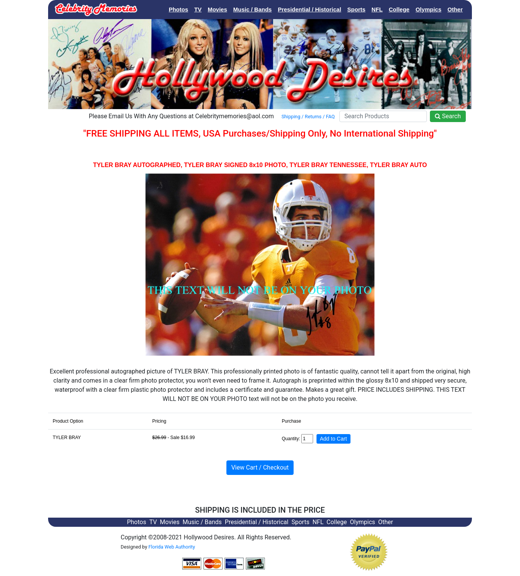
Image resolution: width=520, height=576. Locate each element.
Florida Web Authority (172, 547)
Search (448, 116)
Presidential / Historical (309, 9)
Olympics (428, 9)
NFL (377, 9)
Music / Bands (252, 9)
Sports (356, 9)
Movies (217, 9)
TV (198, 9)
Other (455, 9)
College (399, 9)
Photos (178, 9)
